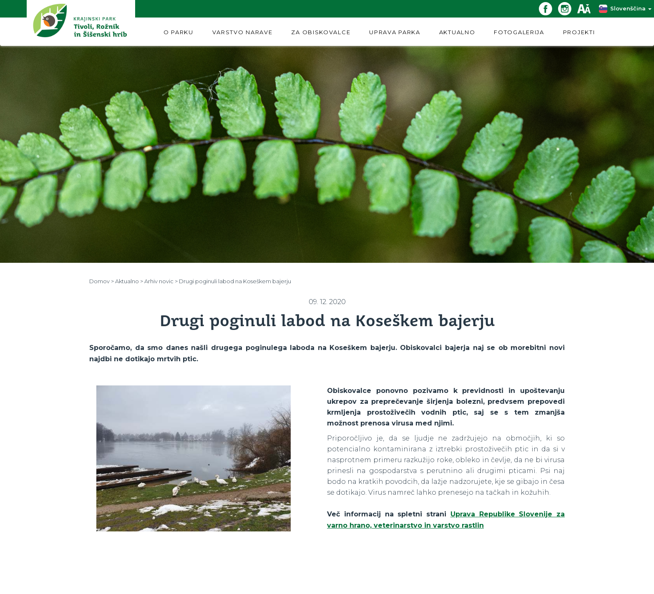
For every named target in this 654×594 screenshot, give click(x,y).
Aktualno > (129, 281)
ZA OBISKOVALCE (320, 32)
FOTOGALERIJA (519, 32)
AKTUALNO (457, 32)
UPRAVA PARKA (394, 32)
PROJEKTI (579, 32)
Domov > (101, 281)
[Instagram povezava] (567, 8)
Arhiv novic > (161, 281)
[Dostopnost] (586, 8)
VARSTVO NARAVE (242, 32)
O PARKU (179, 32)
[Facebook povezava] (548, 8)
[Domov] (81, 22)
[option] (193, 458)
